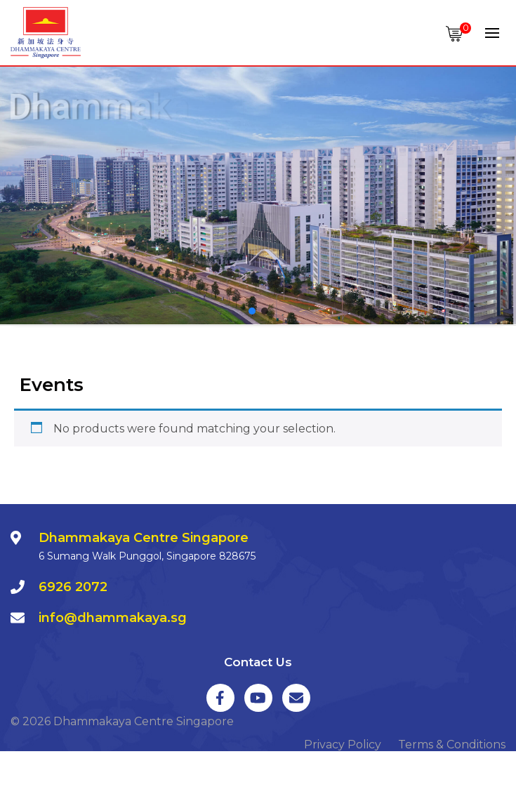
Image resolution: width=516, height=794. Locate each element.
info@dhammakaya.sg (113, 618)
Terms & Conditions (451, 744)
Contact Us (258, 662)
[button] (252, 311)
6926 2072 (73, 587)
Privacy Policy (342, 744)
